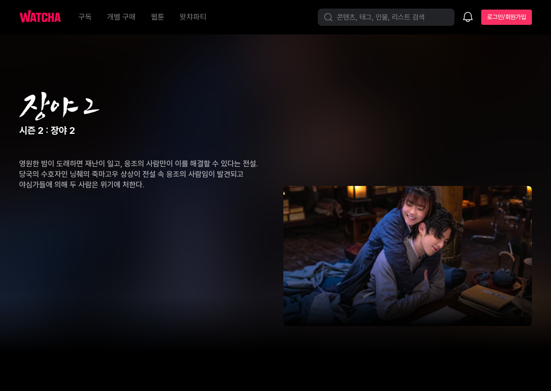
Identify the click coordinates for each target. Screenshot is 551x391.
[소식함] (468, 17)
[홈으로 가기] (45, 17)
